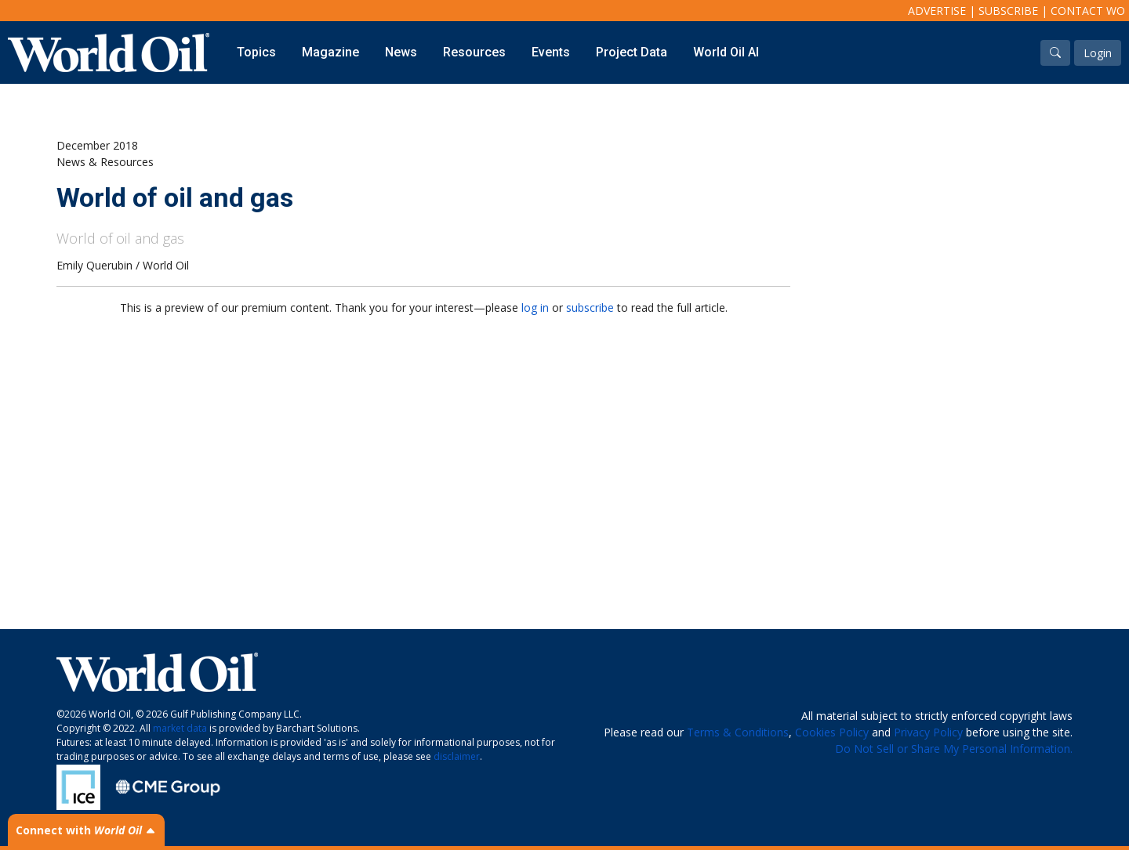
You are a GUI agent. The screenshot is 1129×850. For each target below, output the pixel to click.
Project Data (631, 52)
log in (535, 307)
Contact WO (1088, 10)
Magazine (330, 52)
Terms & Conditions (738, 732)
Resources (474, 52)
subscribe (590, 307)
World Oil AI (726, 52)
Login (1098, 52)
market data (180, 728)
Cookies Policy (832, 732)
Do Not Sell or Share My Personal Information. (954, 748)
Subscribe (1008, 10)
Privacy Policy (928, 732)
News (401, 52)
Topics (256, 52)
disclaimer (457, 756)
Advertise (937, 10)
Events (551, 52)
